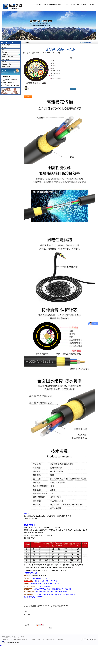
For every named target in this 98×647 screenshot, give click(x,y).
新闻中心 (52, 4)
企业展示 (65, 4)
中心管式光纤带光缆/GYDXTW (59, 606)
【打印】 (52, 53)
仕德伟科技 (48, 639)
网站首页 (38, 4)
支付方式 (79, 4)
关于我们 (4, 637)
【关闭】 (57, 53)
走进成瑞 (45, 4)
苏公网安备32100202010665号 (11, 642)
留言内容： (26, 614)
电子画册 (72, 4)
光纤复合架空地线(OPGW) (36, 606)
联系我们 (93, 4)
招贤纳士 (86, 4)
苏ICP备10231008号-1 (57, 639)
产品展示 (59, 4)
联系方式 (23, 637)
